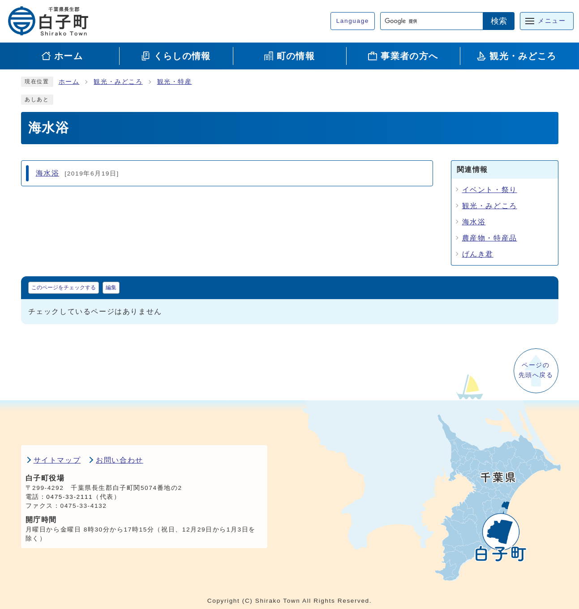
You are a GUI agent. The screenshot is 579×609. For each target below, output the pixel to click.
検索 (499, 21)
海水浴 (474, 222)
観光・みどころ (118, 81)
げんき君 (477, 254)
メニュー (552, 20)
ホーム (69, 81)
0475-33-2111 (69, 496)
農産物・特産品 (489, 238)
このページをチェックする (63, 287)
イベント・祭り (489, 189)
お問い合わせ (119, 460)
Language (352, 20)
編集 (111, 287)
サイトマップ (57, 460)
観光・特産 (174, 81)
